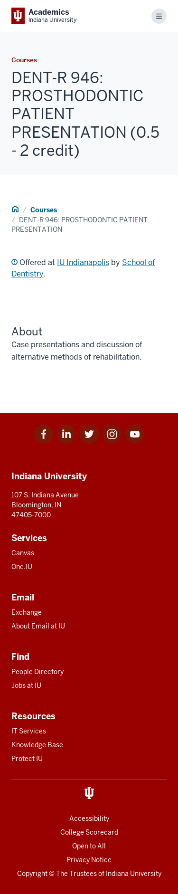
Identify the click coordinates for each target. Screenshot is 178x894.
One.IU (21, 566)
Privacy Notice (89, 860)
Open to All (89, 846)
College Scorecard (89, 832)
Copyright (32, 873)
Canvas (22, 553)
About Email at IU (38, 626)
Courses (43, 210)
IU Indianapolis (83, 262)
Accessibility (89, 818)
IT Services (28, 731)
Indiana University (133, 873)
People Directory (37, 671)
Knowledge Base (37, 745)
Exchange (26, 612)
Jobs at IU (26, 685)
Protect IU (27, 758)
